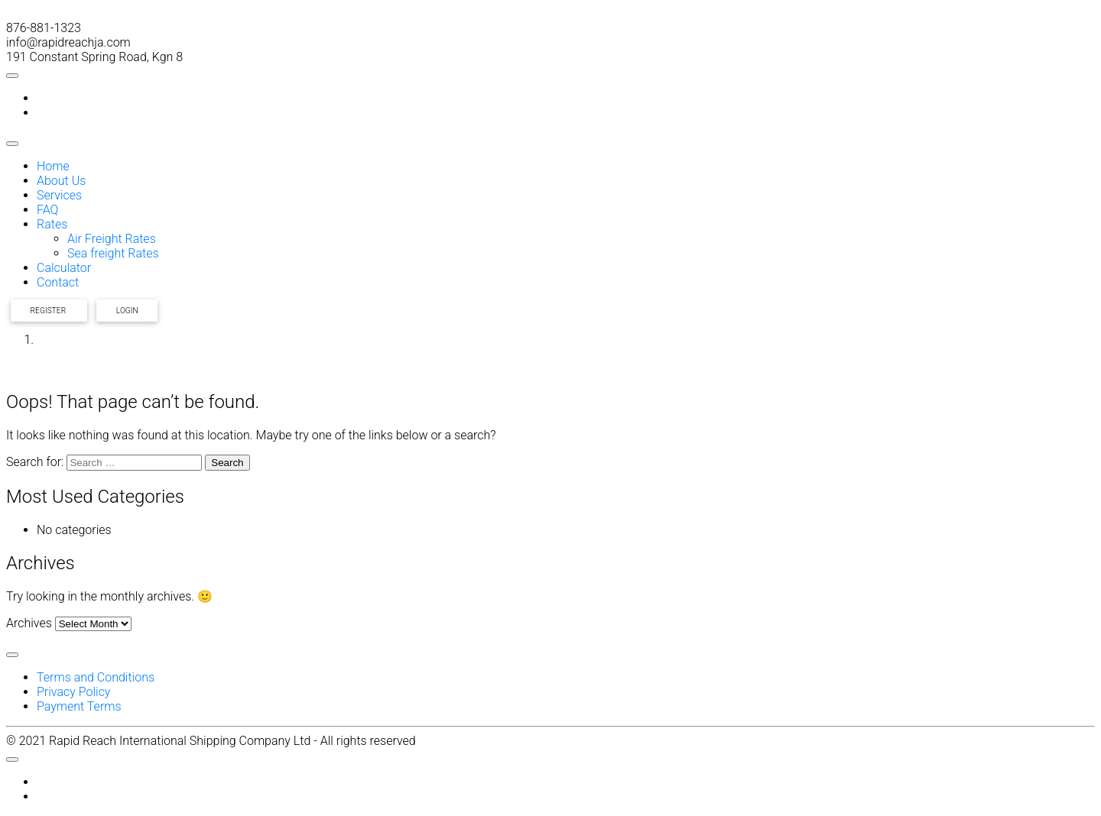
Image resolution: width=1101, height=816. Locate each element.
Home (53, 166)
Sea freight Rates (113, 253)
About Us (61, 180)
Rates (52, 224)
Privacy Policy (73, 692)
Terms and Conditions (95, 677)
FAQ (47, 209)
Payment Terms (79, 706)
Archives (29, 623)
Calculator (64, 268)
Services (59, 195)
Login (127, 311)
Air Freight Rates (111, 239)
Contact (58, 282)
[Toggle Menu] (12, 75)
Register (49, 311)
